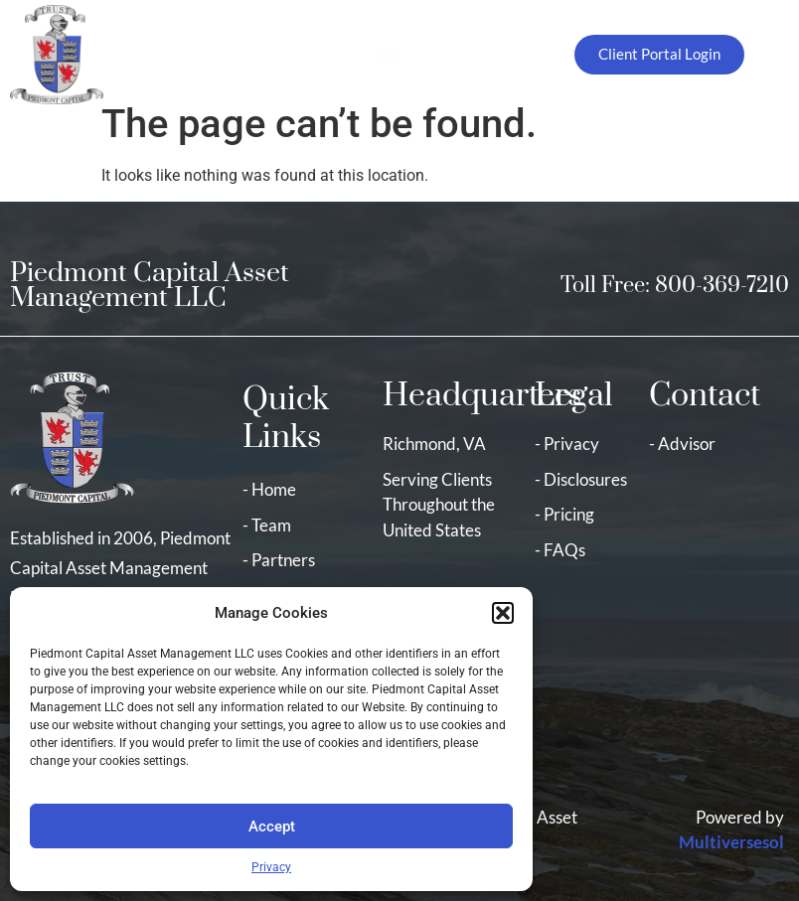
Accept (271, 826)
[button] (503, 613)
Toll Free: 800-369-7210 (674, 285)
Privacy (271, 867)
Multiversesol (731, 841)
